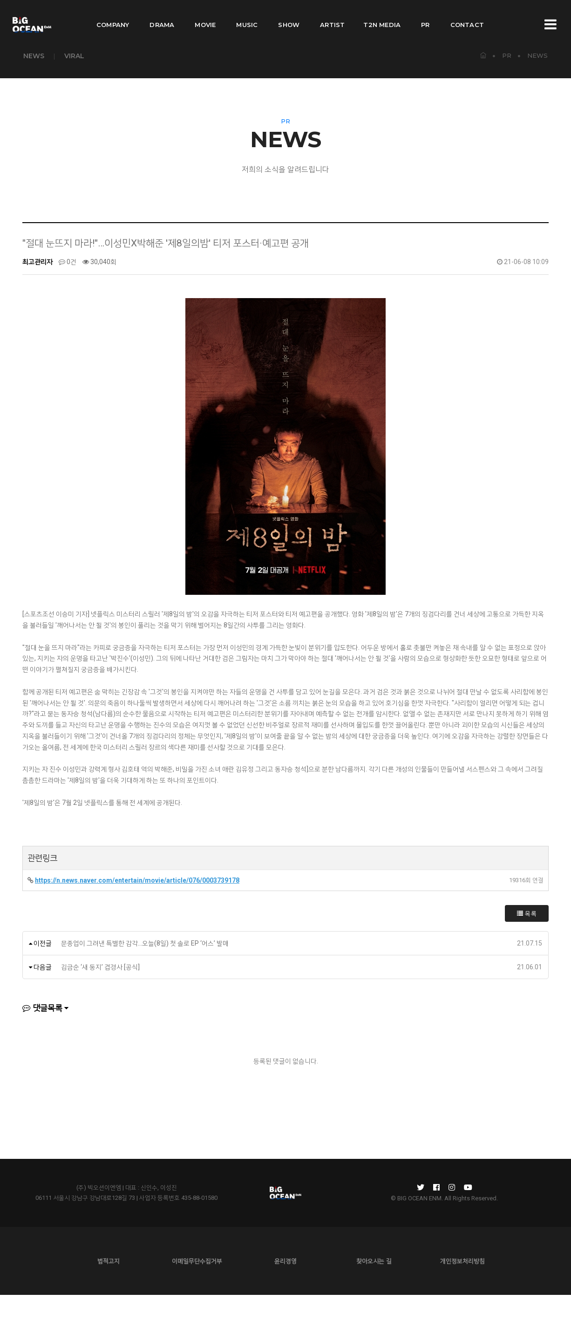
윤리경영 (285, 1300)
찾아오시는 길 (374, 1300)
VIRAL (74, 56)
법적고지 (108, 1300)
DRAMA (162, 16)
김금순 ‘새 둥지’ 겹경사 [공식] (100, 1005)
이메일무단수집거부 (197, 1300)
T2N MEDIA (382, 16)
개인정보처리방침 (462, 1300)
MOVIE (205, 16)
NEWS (33, 56)
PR (425, 16)
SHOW (288, 16)
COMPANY (112, 16)
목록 (527, 952)
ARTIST (332, 16)
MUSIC (247, 16)
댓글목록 (42, 1046)
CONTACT (467, 16)
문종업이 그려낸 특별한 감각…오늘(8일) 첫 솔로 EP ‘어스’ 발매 (145, 982)
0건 (67, 301)
